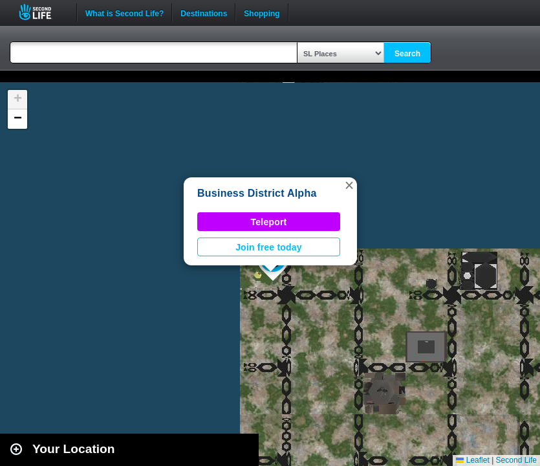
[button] (349, 185)
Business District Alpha (257, 193)
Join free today (268, 247)
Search (407, 53)
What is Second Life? (124, 12)
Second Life (42, 12)
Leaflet (472, 460)
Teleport (269, 222)
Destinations (203, 12)
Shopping (261, 12)
